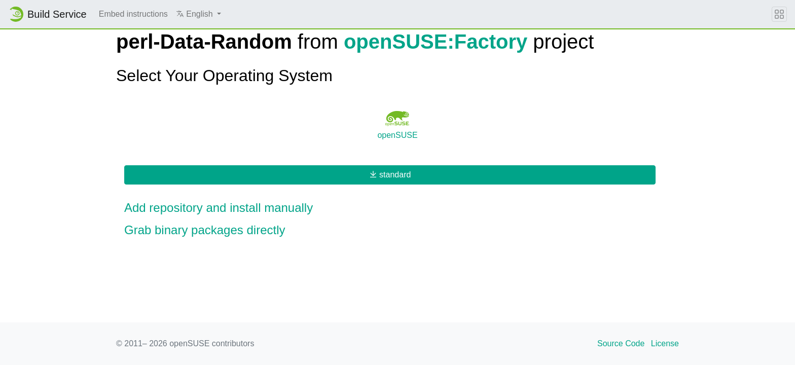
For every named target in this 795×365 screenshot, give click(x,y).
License (665, 343)
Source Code (620, 343)
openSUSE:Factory (435, 41)
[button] (198, 14)
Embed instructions (133, 14)
